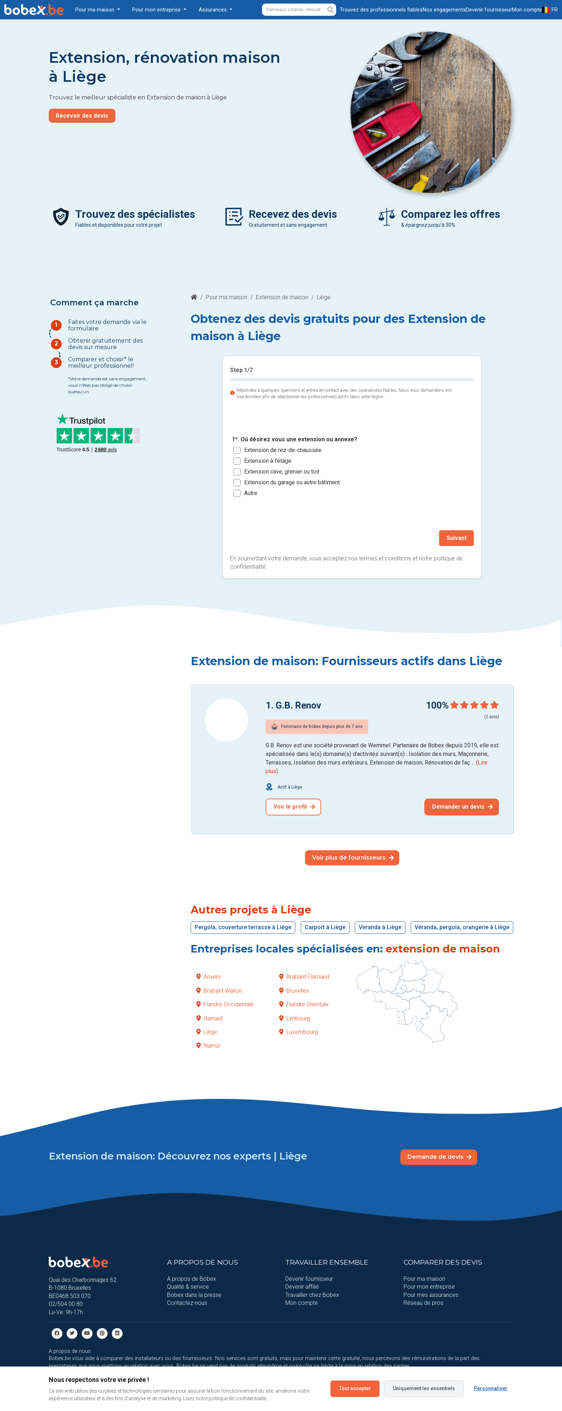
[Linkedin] (117, 1333)
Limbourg (294, 1018)
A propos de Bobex (191, 1278)
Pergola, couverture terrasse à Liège (243, 927)
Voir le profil (294, 806)
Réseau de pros (423, 1302)
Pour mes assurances (431, 1294)
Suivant (457, 538)
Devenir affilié (302, 1286)
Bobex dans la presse (194, 1294)
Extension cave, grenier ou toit (281, 471)
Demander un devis (462, 806)
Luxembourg (298, 1032)
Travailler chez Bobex (312, 1294)
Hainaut (209, 1018)
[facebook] (57, 1333)
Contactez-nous (187, 1302)
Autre (250, 493)
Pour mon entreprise (429, 1286)
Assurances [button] (213, 9)
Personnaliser (491, 1388)
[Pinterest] (102, 1333)
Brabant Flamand (304, 976)
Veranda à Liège (380, 927)
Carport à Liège (325, 927)
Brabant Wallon (219, 990)
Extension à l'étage (267, 460)
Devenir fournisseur (309, 1278)
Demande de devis (440, 1156)
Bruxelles (294, 990)
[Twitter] (72, 1333)
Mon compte (301, 1302)
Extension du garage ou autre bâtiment (292, 482)
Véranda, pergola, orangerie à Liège (462, 927)
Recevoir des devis (82, 115)
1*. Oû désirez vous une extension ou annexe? (294, 439)
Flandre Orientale (304, 1004)
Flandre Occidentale (225, 1004)
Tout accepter (355, 1388)
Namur (208, 1045)
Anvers (208, 976)
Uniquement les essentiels (424, 1388)
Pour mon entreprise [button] (157, 9)
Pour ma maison (226, 297)
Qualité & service (188, 1286)
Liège (206, 1032)
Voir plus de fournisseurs (353, 857)
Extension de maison (282, 297)
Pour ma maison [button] (95, 9)
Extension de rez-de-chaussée (283, 450)
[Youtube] (87, 1333)
